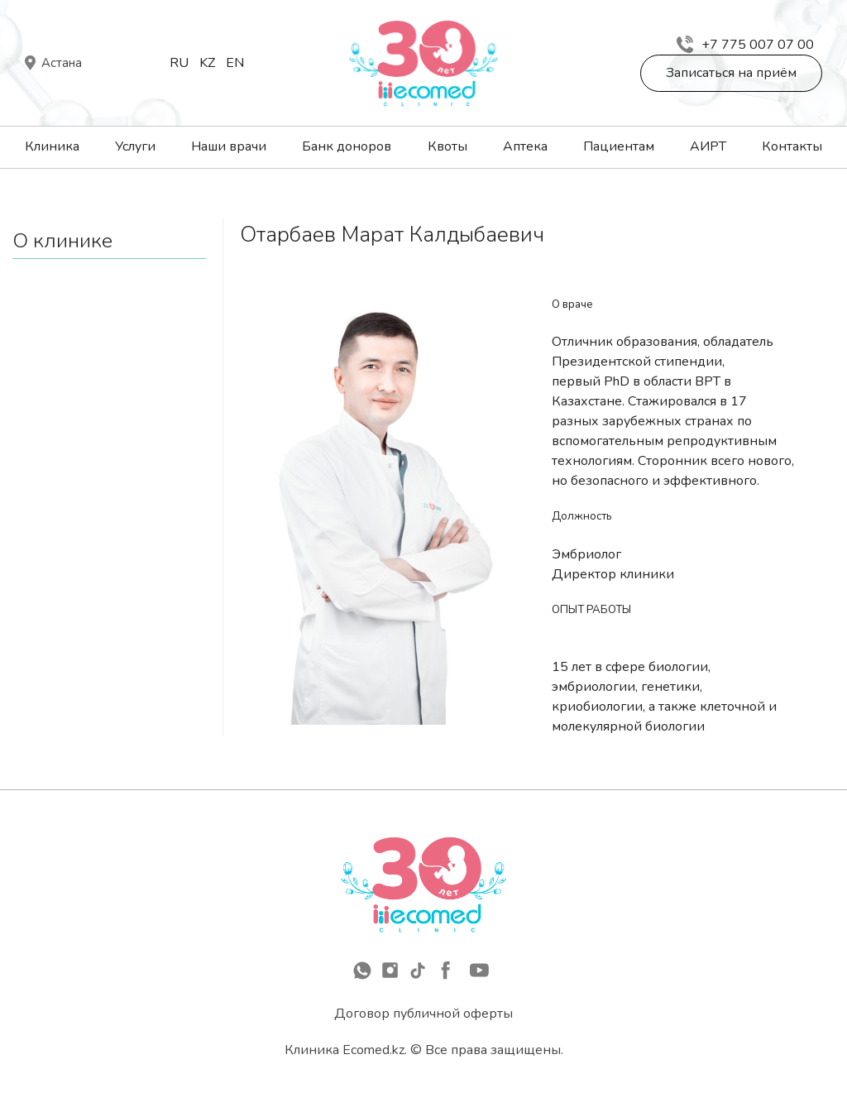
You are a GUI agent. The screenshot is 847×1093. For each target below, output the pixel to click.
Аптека (525, 146)
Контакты (792, 146)
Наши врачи (228, 146)
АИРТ (708, 146)
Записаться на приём (731, 73)
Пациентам (618, 146)
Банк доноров (346, 146)
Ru (179, 63)
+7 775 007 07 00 (745, 45)
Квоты (447, 146)
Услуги (135, 146)
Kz (207, 63)
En (235, 63)
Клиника (52, 146)
